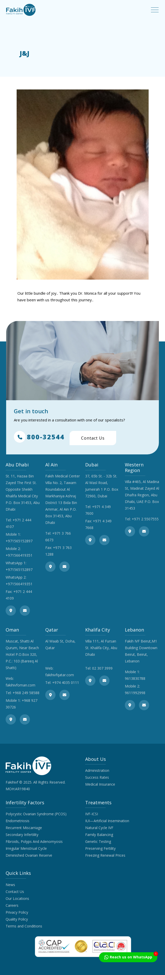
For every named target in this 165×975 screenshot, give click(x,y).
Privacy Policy (17, 912)
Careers (12, 905)
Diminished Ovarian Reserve (29, 855)
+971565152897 (19, 540)
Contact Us (93, 438)
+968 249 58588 (26, 692)
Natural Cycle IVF (99, 827)
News (10, 884)
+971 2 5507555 (145, 519)
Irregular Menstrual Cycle (26, 848)
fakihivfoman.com (20, 685)
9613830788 (135, 678)
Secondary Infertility (22, 834)
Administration (97, 770)
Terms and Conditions (24, 926)
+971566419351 (19, 555)
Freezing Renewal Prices (105, 855)
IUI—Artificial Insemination (107, 820)
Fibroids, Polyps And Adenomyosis (34, 841)
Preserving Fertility (100, 848)
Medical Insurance (100, 784)
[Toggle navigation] (155, 10)
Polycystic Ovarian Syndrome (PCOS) (36, 813)
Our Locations (17, 898)
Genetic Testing (98, 841)
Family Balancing (99, 834)
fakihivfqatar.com (59, 674)
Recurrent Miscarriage (24, 827)
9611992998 (135, 692)
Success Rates (97, 777)
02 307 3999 (102, 668)
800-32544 (39, 437)
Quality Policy (17, 919)
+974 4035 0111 (65, 682)
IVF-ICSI (91, 813)
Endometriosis (17, 820)
